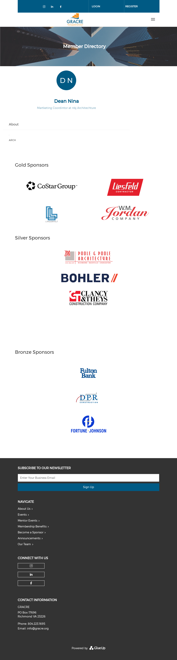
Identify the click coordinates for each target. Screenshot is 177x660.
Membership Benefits (32, 526)
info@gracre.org (38, 628)
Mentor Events (27, 520)
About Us (24, 509)
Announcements (29, 538)
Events (22, 514)
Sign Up (88, 487)
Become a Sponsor (30, 532)
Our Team (24, 544)
